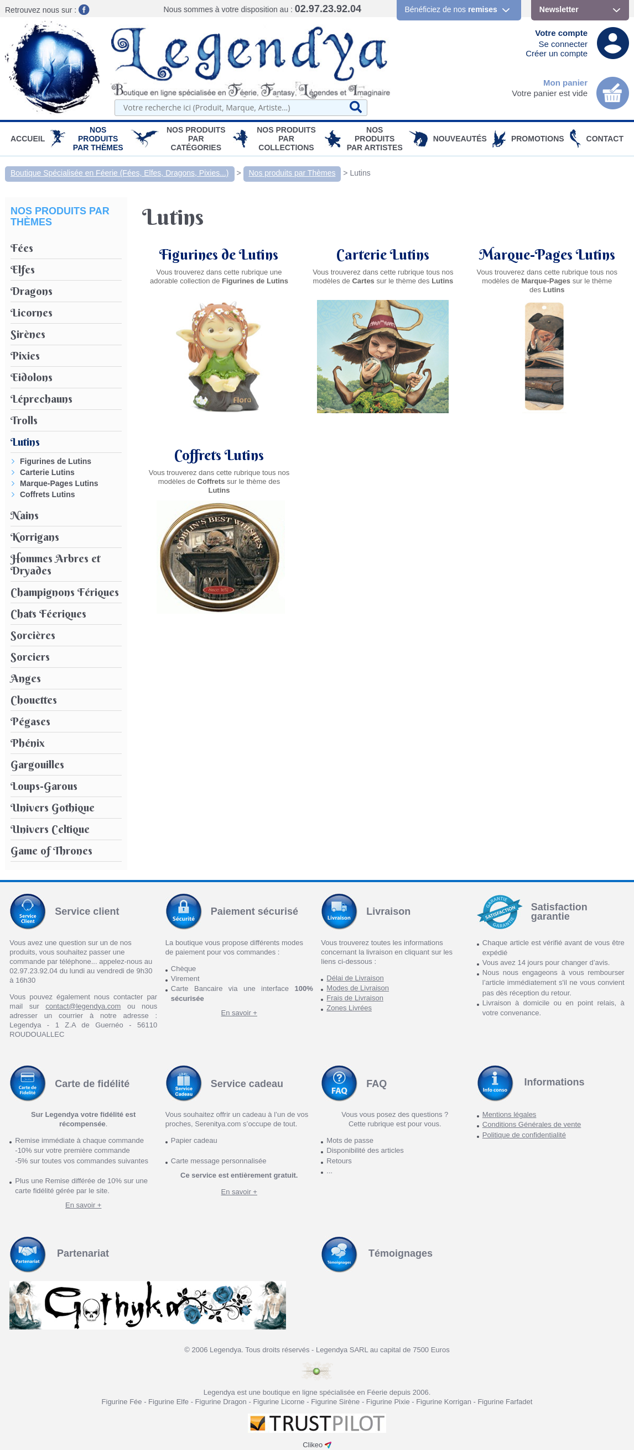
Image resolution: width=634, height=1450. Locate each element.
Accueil (28, 138)
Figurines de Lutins (55, 461)
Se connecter (563, 44)
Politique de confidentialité (524, 1135)
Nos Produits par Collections (286, 138)
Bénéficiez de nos (451, 9)
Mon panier (565, 82)
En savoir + (239, 1013)
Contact (604, 138)
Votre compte (561, 33)
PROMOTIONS (537, 138)
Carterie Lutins (47, 472)
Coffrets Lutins (47, 494)
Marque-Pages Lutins (59, 483)
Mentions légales (509, 1114)
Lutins (360, 172)
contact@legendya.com (83, 1006)
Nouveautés (460, 138)
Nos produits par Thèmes (98, 138)
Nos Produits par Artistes (375, 138)
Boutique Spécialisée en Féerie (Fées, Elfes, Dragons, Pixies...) (120, 172)
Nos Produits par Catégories (196, 138)
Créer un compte (557, 53)
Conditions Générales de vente (531, 1124)
